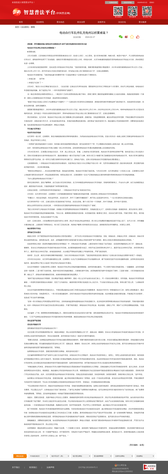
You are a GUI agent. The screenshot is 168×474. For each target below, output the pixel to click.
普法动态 (60, 22)
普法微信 (118, 17)
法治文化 (122, 22)
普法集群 (142, 22)
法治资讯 (40, 22)
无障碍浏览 (113, 2)
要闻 (33, 27)
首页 (21, 22)
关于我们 (16, 467)
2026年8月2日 (142, 2)
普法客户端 (147, 17)
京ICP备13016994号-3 (87, 467)
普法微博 (132, 17)
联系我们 (33, 467)
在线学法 (101, 22)
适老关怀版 (128, 2)
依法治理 (81, 22)
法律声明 (50, 467)
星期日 (152, 2)
